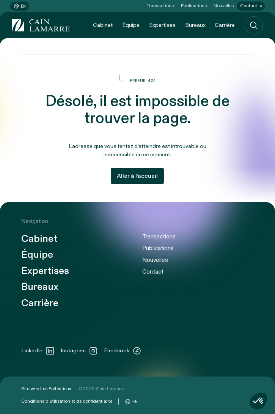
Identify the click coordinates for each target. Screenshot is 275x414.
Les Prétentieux (55, 389)
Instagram (79, 350)
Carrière (225, 25)
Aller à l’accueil (137, 176)
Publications (194, 6)
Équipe (131, 25)
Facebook (122, 350)
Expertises (162, 25)
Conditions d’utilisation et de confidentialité (66, 401)
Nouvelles (224, 6)
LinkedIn (38, 350)
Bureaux (195, 25)
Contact (248, 6)
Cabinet (103, 25)
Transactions (160, 6)
